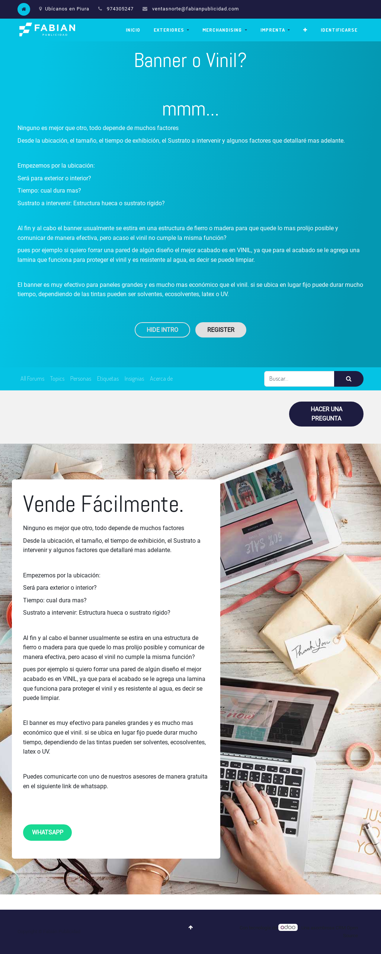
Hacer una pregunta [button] (326, 414)
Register (220, 329)
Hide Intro (162, 329)
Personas (80, 378)
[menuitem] (133, 30)
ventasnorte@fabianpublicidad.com (195, 9)
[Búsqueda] (349, 379)
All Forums (32, 378)
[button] (305, 30)
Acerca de (161, 378)
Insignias (134, 378)
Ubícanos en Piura (64, 9)
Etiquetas (108, 378)
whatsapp (47, 832)
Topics (57, 378)
